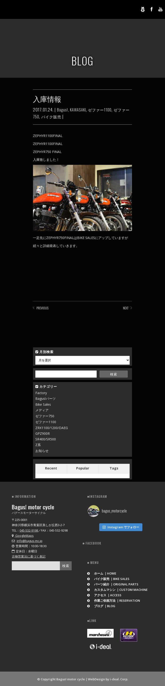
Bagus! (62, 110)
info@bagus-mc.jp (29, 541)
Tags (114, 468)
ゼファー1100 (99, 110)
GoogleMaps (23, 535)
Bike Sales (43, 404)
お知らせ (42, 450)
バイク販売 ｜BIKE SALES (108, 578)
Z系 (38, 445)
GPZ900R (42, 433)
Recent (51, 468)
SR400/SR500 (45, 439)
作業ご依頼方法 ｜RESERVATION (113, 599)
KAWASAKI (78, 110)
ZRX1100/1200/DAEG (51, 428)
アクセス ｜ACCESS (104, 594)
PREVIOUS (42, 307)
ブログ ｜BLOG (101, 605)
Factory (41, 393)
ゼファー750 (44, 416)
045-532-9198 (29, 530)
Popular (82, 468)
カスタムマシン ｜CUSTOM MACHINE (117, 589)
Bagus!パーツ (45, 398)
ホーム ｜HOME (101, 572)
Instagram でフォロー (121, 526)
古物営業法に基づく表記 (28, 556)
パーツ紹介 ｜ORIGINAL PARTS (112, 583)
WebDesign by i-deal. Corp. (108, 678)
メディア (42, 410)
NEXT (125, 307)
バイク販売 (51, 116)
